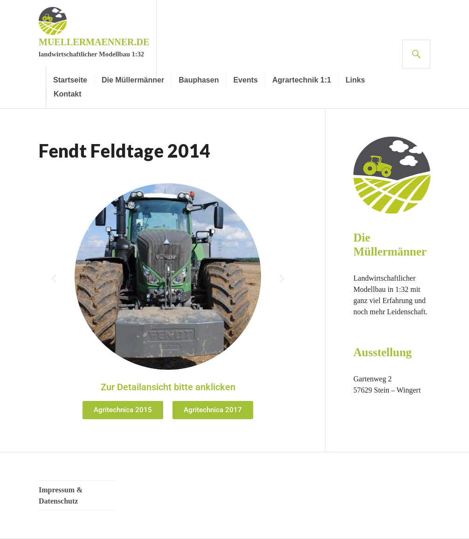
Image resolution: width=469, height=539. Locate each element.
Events (245, 80)
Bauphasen (199, 80)
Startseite (70, 80)
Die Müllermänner (133, 80)
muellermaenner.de (94, 42)
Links (355, 80)
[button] (54, 278)
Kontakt (68, 94)
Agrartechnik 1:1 (301, 80)
